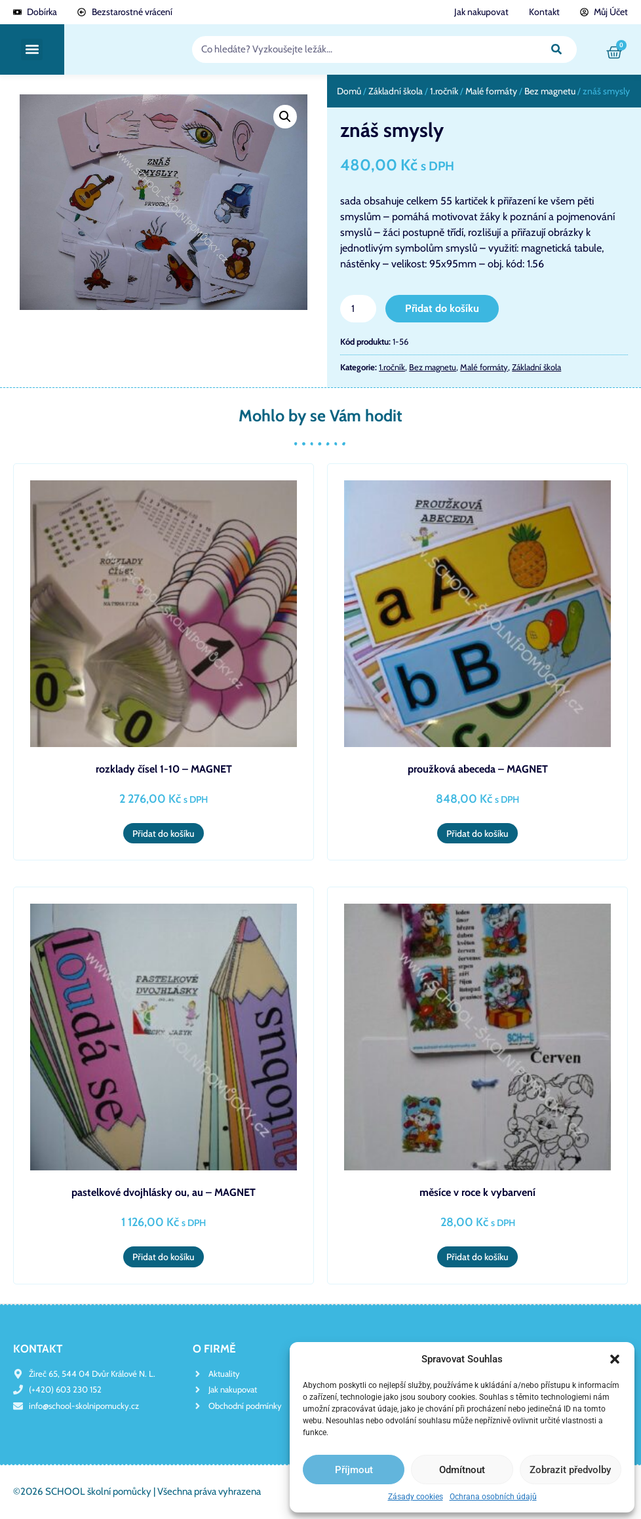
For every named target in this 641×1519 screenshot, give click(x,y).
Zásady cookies (415, 1496)
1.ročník (444, 91)
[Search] (557, 49)
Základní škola (395, 91)
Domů (349, 91)
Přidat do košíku (442, 308)
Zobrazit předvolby (570, 1470)
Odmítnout (462, 1470)
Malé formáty (491, 91)
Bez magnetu (549, 91)
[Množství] (358, 308)
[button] (614, 1359)
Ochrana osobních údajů (493, 1496)
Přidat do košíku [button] (163, 833)
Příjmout (354, 1470)
